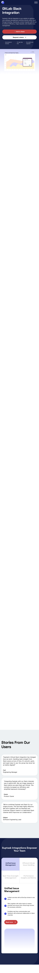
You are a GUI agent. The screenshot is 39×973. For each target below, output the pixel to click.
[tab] (10, 864)
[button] (36, 2)
